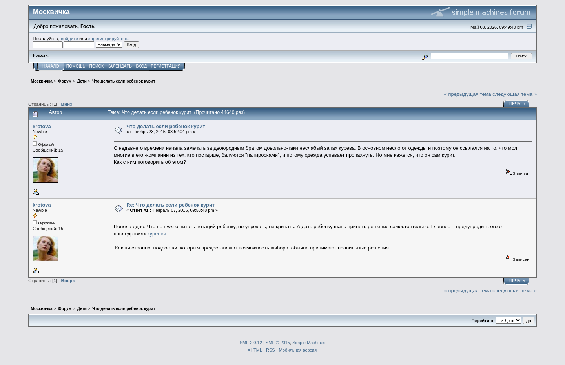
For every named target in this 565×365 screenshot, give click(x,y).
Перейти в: (482, 320)
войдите (69, 38)
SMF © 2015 (278, 342)
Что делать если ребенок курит (165, 126)
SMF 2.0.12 (251, 342)
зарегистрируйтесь (108, 38)
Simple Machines (308, 342)
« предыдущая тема (467, 94)
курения (157, 234)
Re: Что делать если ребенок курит (170, 205)
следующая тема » (514, 94)
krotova (42, 126)
